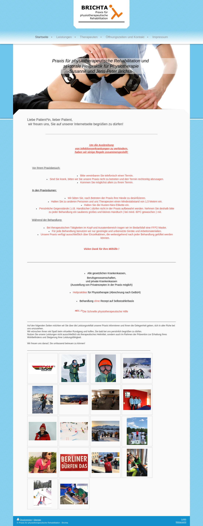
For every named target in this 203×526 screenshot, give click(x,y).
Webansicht (181, 522)
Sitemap (37, 520)
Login (183, 519)
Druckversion (24, 520)
